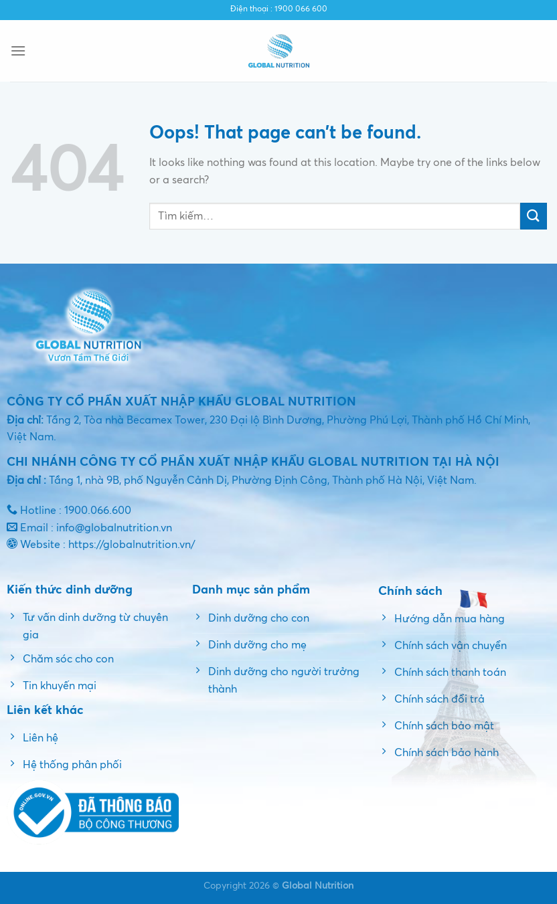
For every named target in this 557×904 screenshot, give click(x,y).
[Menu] (18, 50)
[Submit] (533, 216)
